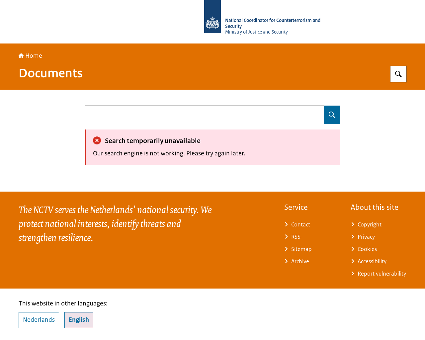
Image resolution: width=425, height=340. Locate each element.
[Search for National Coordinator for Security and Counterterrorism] (398, 74)
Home (30, 56)
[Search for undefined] (332, 115)
